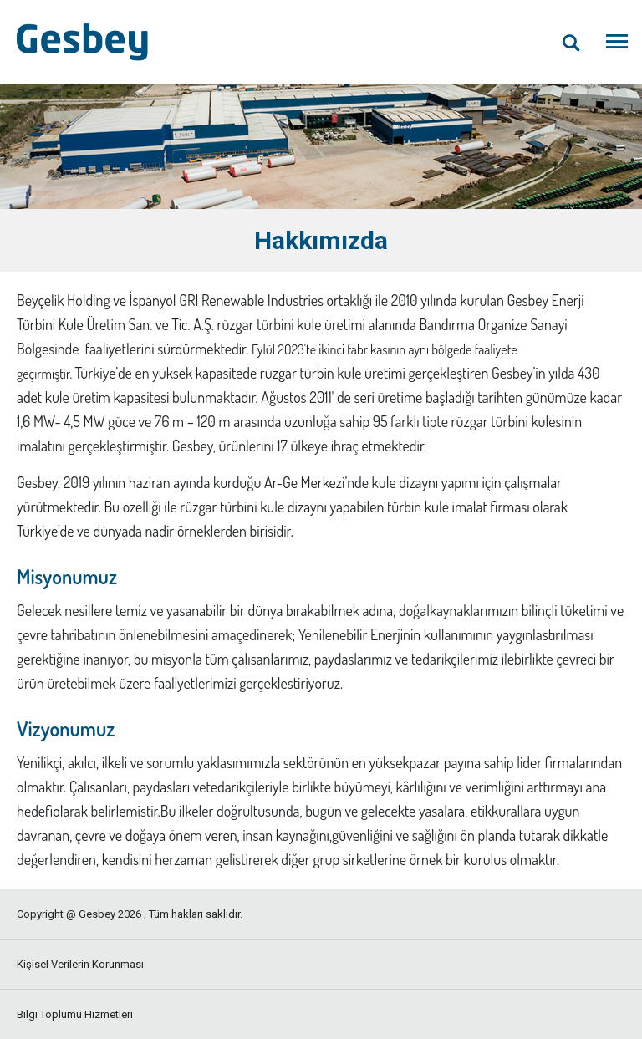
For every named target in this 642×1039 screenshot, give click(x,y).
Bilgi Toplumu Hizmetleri (75, 1014)
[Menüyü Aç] (617, 42)
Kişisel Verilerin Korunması (80, 964)
